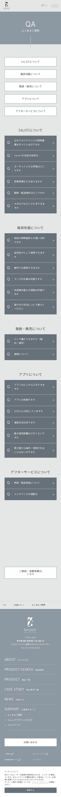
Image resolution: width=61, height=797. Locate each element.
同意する (30, 790)
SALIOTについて (30, 62)
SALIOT (6, 5)
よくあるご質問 (15, 715)
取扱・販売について (30, 86)
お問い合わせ (30, 742)
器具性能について (30, 74)
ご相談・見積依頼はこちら (30, 575)
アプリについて (30, 99)
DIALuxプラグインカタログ (20, 720)
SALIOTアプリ (14, 725)
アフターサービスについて (30, 111)
